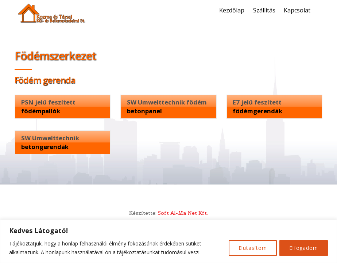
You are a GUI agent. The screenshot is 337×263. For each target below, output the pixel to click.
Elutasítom (250, 247)
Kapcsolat (298, 10)
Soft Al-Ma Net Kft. (183, 213)
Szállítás (265, 10)
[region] (168, 241)
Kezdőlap (232, 10)
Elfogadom (302, 247)
